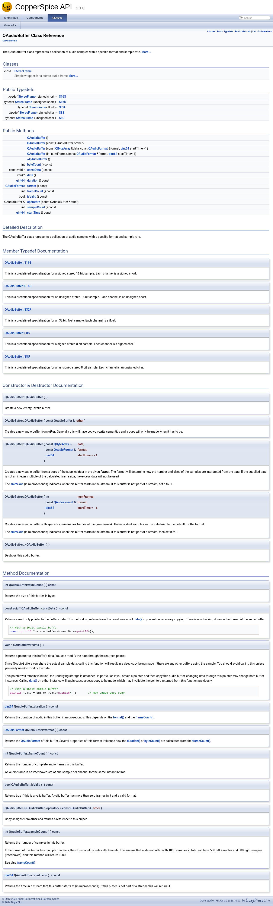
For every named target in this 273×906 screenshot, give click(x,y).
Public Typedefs (225, 31)
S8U (61, 118)
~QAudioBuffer (37, 159)
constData (34, 170)
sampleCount (36, 207)
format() (118, 717)
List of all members (262, 31)
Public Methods (243, 31)
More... (146, 52)
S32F (62, 107)
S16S (62, 96)
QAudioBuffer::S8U (17, 356)
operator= (33, 202)
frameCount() (144, 717)
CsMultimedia (10, 40)
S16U (62, 102)
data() (138, 619)
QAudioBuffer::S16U (18, 286)
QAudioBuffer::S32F (18, 309)
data (30, 175)
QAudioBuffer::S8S (17, 333)
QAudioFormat (98, 148)
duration (32, 180)
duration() (133, 741)
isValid (31, 196)
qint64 (125, 148)
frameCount (35, 191)
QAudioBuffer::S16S (18, 262)
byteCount (34, 164)
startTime (33, 212)
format (31, 186)
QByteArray (62, 148)
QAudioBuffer (36, 137)
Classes (211, 31)
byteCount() (152, 741)
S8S (61, 112)
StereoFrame (23, 71)
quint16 (26, 631)
